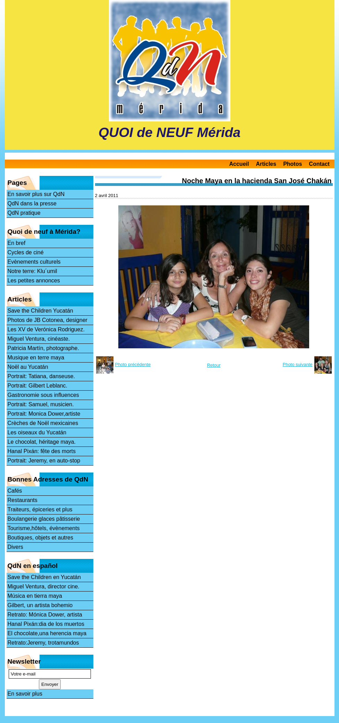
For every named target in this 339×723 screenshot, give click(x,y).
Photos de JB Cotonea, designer (47, 320)
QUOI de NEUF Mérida (170, 132)
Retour (213, 365)
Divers (15, 547)
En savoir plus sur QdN (36, 194)
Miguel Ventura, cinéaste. (39, 339)
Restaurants (22, 500)
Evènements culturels (34, 262)
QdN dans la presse (32, 203)
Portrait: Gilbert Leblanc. (38, 386)
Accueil (239, 164)
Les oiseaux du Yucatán (37, 432)
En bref (17, 243)
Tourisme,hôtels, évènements (44, 528)
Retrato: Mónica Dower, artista (45, 615)
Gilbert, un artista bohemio (40, 605)
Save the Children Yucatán (40, 311)
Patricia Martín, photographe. (43, 348)
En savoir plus (25, 694)
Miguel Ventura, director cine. (43, 586)
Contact (319, 164)
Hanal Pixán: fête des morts (42, 451)
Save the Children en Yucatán (44, 577)
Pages (17, 182)
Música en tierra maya (35, 596)
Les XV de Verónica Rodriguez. (46, 329)
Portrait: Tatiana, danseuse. (41, 376)
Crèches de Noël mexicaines (43, 423)
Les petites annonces (34, 280)
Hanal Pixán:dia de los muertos (46, 624)
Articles (266, 164)
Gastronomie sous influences (43, 395)
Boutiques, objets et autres (40, 538)
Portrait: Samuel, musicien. (41, 404)
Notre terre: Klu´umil (32, 271)
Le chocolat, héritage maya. (42, 442)
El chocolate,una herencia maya (47, 633)
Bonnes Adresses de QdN (48, 479)
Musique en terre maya (36, 357)
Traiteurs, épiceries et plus (40, 509)
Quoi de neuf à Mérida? (44, 231)
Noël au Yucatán (28, 367)
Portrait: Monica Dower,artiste (44, 414)
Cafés (15, 491)
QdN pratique (24, 213)
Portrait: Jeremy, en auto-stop (44, 460)
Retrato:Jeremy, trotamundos (43, 643)
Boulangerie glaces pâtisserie (44, 519)
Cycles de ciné (26, 252)
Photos (292, 164)
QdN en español (33, 565)
